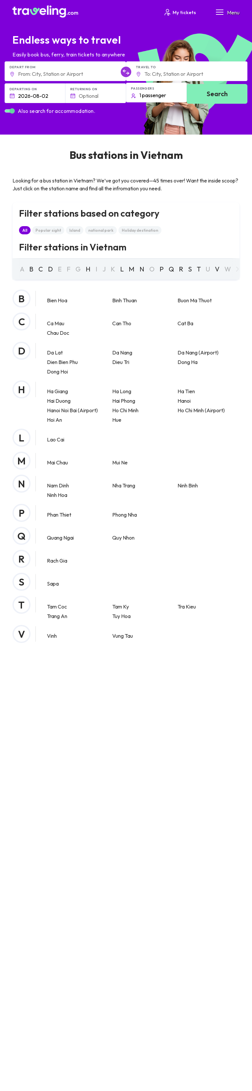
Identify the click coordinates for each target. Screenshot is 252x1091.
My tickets (179, 12)
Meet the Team (31, 832)
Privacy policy (30, 888)
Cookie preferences (37, 895)
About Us (25, 825)
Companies (27, 852)
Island (74, 230)
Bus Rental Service (35, 859)
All (24, 230)
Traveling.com (48, 1062)
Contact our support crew (43, 926)
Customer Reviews (35, 845)
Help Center (205, 760)
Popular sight (48, 230)
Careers (24, 839)
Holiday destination (140, 230)
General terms (31, 881)
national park (101, 230)
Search (217, 94)
